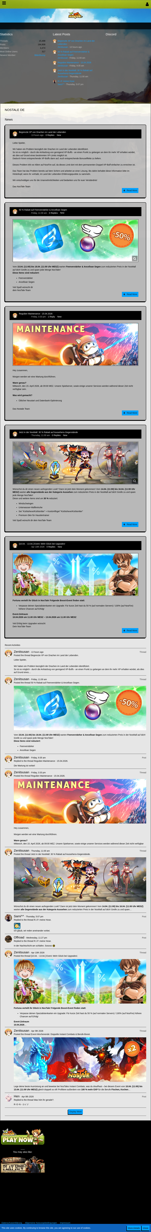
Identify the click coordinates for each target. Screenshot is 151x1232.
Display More (75, 1111)
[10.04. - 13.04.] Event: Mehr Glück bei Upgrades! (42, 544)
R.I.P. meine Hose (66, 81)
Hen (17, 1096)
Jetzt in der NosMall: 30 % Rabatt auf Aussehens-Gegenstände (48, 432)
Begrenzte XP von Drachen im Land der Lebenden (42, 132)
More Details (134, 1228)
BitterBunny (40, 55)
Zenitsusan (63, 47)
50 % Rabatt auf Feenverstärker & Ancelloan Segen (43, 210)
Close (145, 1228)
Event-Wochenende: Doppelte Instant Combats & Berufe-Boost (60, 1034)
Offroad (19, 937)
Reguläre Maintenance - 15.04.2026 (74, 62)
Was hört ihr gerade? (43, 1100)
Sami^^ (61, 84)
